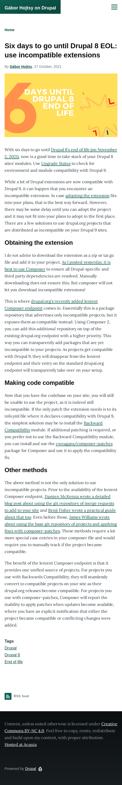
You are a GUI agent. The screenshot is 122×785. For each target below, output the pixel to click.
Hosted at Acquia (21, 744)
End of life (14, 662)
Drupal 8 (12, 655)
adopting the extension (87, 195)
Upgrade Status (56, 163)
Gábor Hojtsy (21, 67)
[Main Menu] (114, 6)
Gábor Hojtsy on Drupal (30, 7)
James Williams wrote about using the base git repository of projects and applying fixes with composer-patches (61, 523)
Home (10, 30)
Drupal (11, 648)
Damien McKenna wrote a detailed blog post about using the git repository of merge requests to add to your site (59, 503)
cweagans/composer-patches (84, 443)
